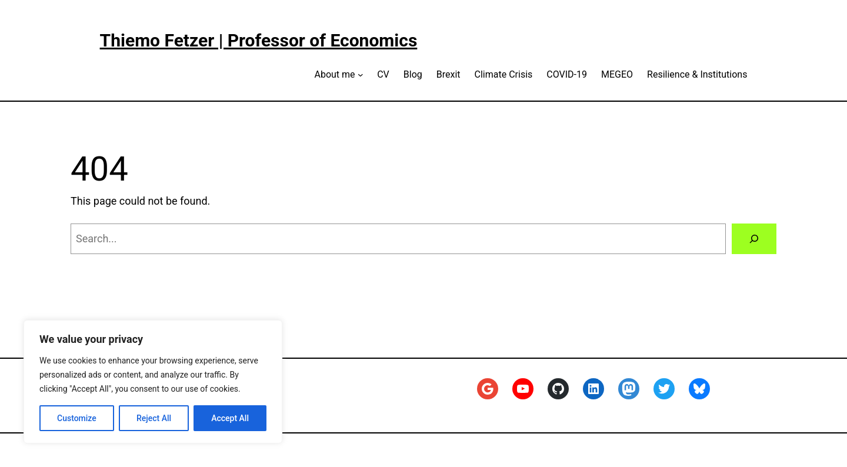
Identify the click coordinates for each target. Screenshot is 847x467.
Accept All (230, 418)
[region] (153, 381)
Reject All (153, 418)
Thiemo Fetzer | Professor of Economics (259, 40)
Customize (76, 418)
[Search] (754, 239)
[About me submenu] (361, 75)
